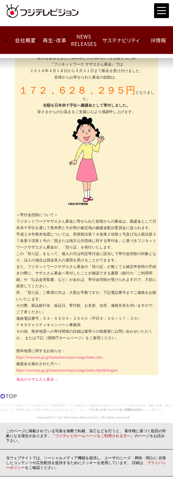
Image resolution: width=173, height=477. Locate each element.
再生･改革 (54, 40)
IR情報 (158, 40)
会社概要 (25, 40)
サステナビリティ (121, 40)
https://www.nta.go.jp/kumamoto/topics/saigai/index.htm (59, 357)
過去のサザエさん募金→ (37, 379)
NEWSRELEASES (84, 40)
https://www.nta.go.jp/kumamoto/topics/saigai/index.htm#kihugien (67, 370)
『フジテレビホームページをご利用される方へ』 (117, 409)
